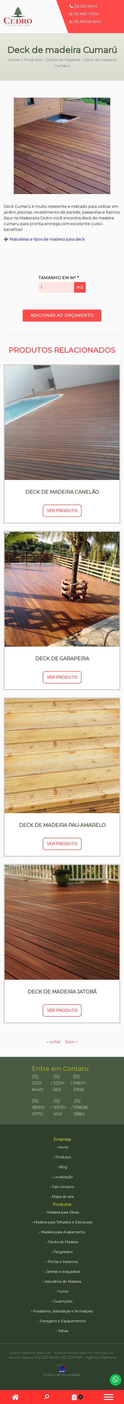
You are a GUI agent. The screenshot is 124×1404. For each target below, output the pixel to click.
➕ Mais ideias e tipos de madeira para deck (44, 239)
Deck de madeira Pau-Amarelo (62, 825)
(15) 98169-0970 (39, 1107)
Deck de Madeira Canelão (62, 492)
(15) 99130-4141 (60, 1107)
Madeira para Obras (63, 1212)
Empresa (62, 1139)
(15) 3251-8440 (83, 6)
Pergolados (63, 1252)
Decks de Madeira (63, 60)
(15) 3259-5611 (59, 1083)
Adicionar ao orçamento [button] (62, 315)
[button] (108, 1397)
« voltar (54, 1042)
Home (14, 60)
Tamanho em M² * (62, 284)
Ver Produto (62, 510)
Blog (63, 1167)
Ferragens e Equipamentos (63, 1321)
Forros (63, 1291)
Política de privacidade (62, 1375)
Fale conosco (63, 1187)
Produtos (33, 60)
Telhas (63, 1331)
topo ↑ (71, 1042)
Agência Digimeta (100, 1357)
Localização (63, 1177)
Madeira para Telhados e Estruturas (63, 1222)
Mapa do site (63, 1197)
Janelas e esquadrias (63, 1271)
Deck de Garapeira (62, 659)
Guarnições (63, 1301)
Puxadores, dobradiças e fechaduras (63, 1311)
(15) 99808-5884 (85, 22)
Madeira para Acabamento (63, 1232)
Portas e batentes (63, 1262)
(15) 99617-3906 (84, 14)
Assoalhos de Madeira (63, 1281)
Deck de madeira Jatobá (62, 992)
